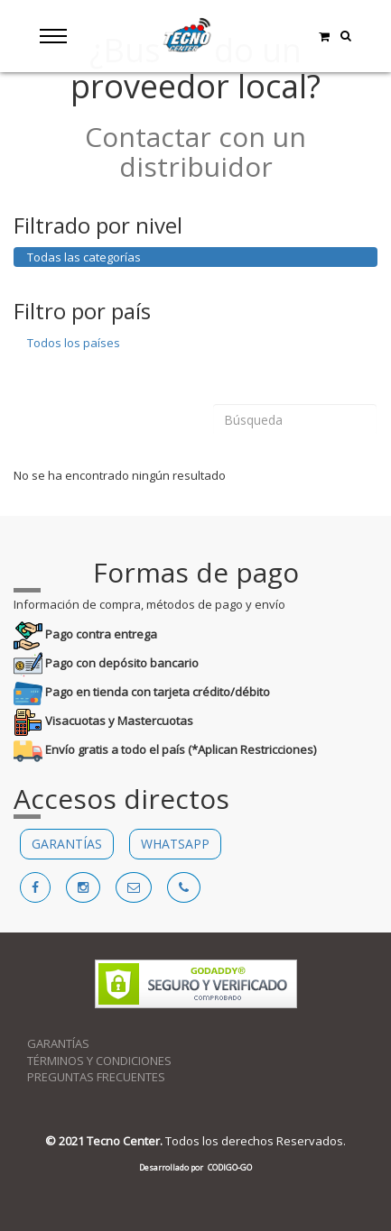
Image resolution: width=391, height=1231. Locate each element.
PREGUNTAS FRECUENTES (96, 1077)
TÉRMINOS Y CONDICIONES (99, 1060)
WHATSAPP (175, 843)
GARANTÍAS (67, 843)
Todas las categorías (84, 257)
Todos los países (73, 343)
